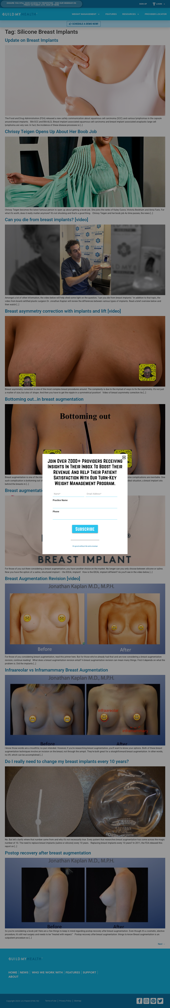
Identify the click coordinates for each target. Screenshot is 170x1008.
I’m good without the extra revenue (85, 546)
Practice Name (60, 500)
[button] (124, 457)
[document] (85, 504)
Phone (56, 511)
